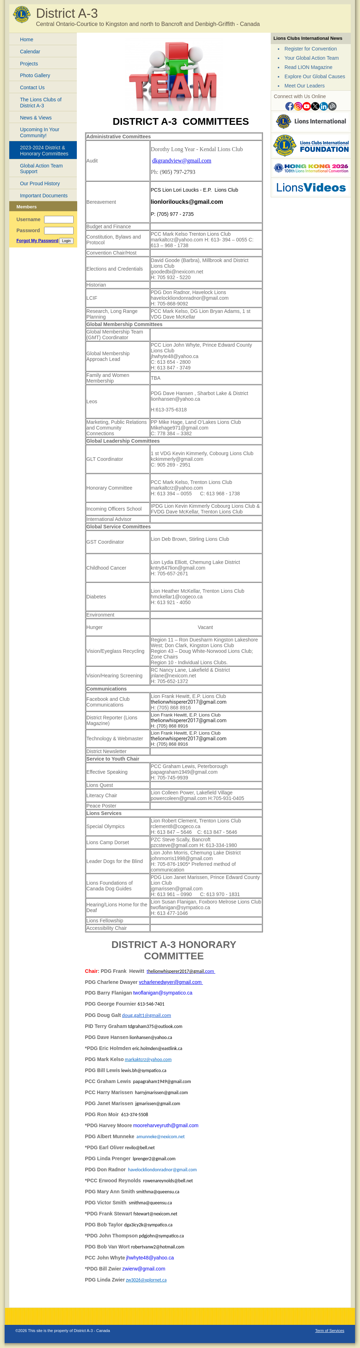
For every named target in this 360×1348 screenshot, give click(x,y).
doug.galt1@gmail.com (146, 1015)
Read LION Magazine (309, 67)
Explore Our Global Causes (315, 76)
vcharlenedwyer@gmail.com (171, 982)
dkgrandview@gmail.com (181, 161)
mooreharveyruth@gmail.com (165, 1125)
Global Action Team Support (41, 169)
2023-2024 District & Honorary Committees (44, 150)
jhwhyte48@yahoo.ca (150, 1258)
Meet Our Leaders (305, 86)
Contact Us (32, 87)
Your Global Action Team (312, 58)
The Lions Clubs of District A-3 (41, 102)
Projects (29, 63)
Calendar (30, 51)
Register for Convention (311, 49)
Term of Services (329, 1330)
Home (26, 39)
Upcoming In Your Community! (39, 132)
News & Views (36, 118)
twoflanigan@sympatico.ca (162, 993)
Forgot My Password (37, 240)
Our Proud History (40, 183)
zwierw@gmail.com (143, 1269)
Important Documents (44, 195)
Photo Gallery (35, 75)
